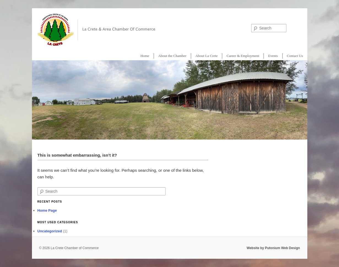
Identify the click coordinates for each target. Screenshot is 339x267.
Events (273, 56)
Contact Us (295, 56)
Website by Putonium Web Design (273, 248)
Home (144, 56)
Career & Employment (243, 56)
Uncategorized (49, 231)
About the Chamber (172, 56)
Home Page (47, 210)
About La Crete (206, 56)
